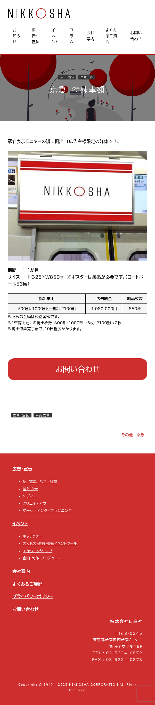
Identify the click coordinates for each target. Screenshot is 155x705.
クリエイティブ (35, 503)
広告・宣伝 (67, 77)
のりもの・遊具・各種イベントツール (50, 543)
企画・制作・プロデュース (42, 558)
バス (43, 481)
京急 (140, 435)
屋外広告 (30, 489)
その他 (127, 435)
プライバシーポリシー (32, 596)
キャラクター (32, 536)
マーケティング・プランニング (47, 510)
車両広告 (86, 77)
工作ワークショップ (37, 551)
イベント (20, 523)
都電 (53, 481)
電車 (33, 481)
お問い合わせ (77, 369)
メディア (30, 496)
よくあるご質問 (27, 584)
